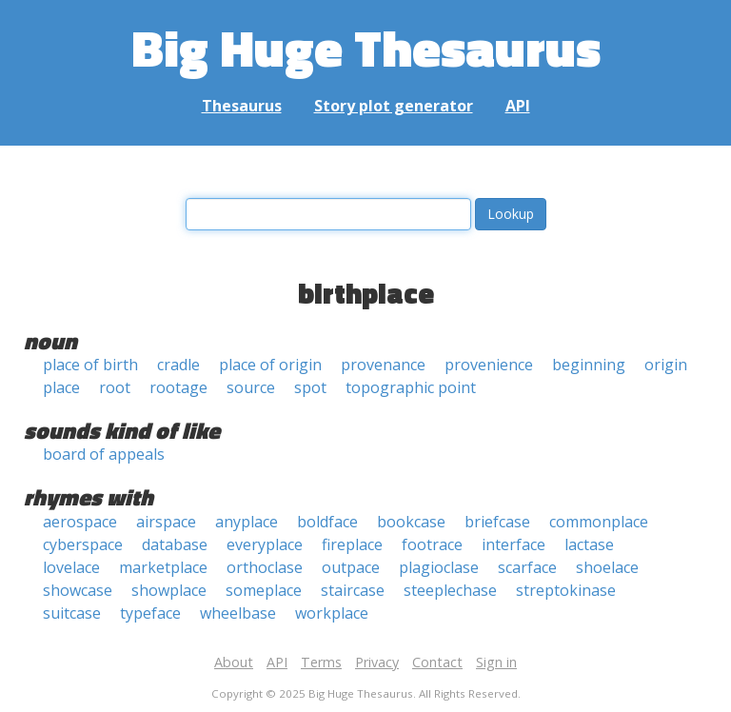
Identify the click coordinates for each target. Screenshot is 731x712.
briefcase (497, 521)
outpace (351, 567)
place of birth (90, 364)
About (233, 662)
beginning (588, 364)
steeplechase (450, 590)
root (114, 387)
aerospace (80, 521)
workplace (331, 613)
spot (310, 387)
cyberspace (83, 544)
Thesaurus (242, 105)
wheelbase (238, 613)
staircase (353, 590)
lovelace (71, 567)
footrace (432, 544)
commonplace (598, 521)
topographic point (411, 387)
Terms (321, 662)
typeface (150, 613)
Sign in (496, 662)
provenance (383, 364)
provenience (489, 364)
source (251, 387)
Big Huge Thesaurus (366, 47)
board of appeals (104, 454)
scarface (527, 567)
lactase (589, 544)
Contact (437, 662)
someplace (264, 590)
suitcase (72, 613)
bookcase (411, 521)
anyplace (246, 521)
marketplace (163, 567)
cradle (178, 364)
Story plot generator (393, 105)
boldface (327, 521)
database (174, 544)
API (517, 105)
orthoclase (265, 567)
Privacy (377, 662)
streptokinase (566, 590)
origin (665, 364)
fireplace (352, 544)
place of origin (270, 364)
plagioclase (439, 567)
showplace (169, 590)
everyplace (265, 544)
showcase (77, 590)
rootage (178, 387)
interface (513, 544)
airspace (166, 521)
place (61, 387)
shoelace (607, 567)
